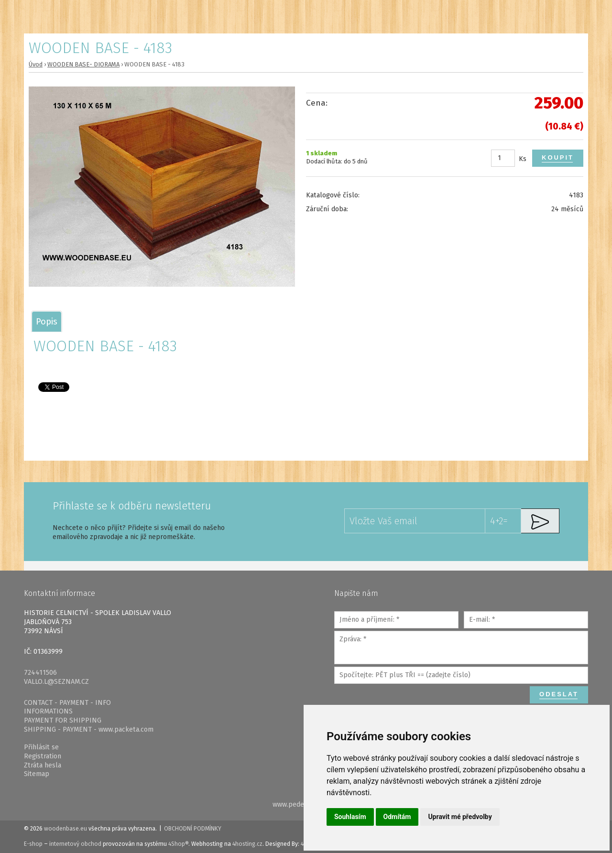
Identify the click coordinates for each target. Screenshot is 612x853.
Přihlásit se (41, 747)
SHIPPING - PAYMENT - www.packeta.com (88, 729)
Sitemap (36, 774)
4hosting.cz (247, 844)
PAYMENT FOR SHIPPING (62, 720)
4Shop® (178, 844)
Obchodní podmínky (192, 828)
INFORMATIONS (48, 711)
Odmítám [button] (397, 817)
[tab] (46, 321)
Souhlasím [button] (350, 817)
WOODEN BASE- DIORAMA (83, 64)
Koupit (558, 157)
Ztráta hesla (42, 765)
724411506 (40, 673)
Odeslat (559, 694)
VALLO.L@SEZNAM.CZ (56, 682)
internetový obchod (75, 844)
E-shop (33, 844)
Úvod (36, 64)
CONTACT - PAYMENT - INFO (67, 703)
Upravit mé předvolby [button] (460, 817)
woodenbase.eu (65, 828)
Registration (42, 756)
